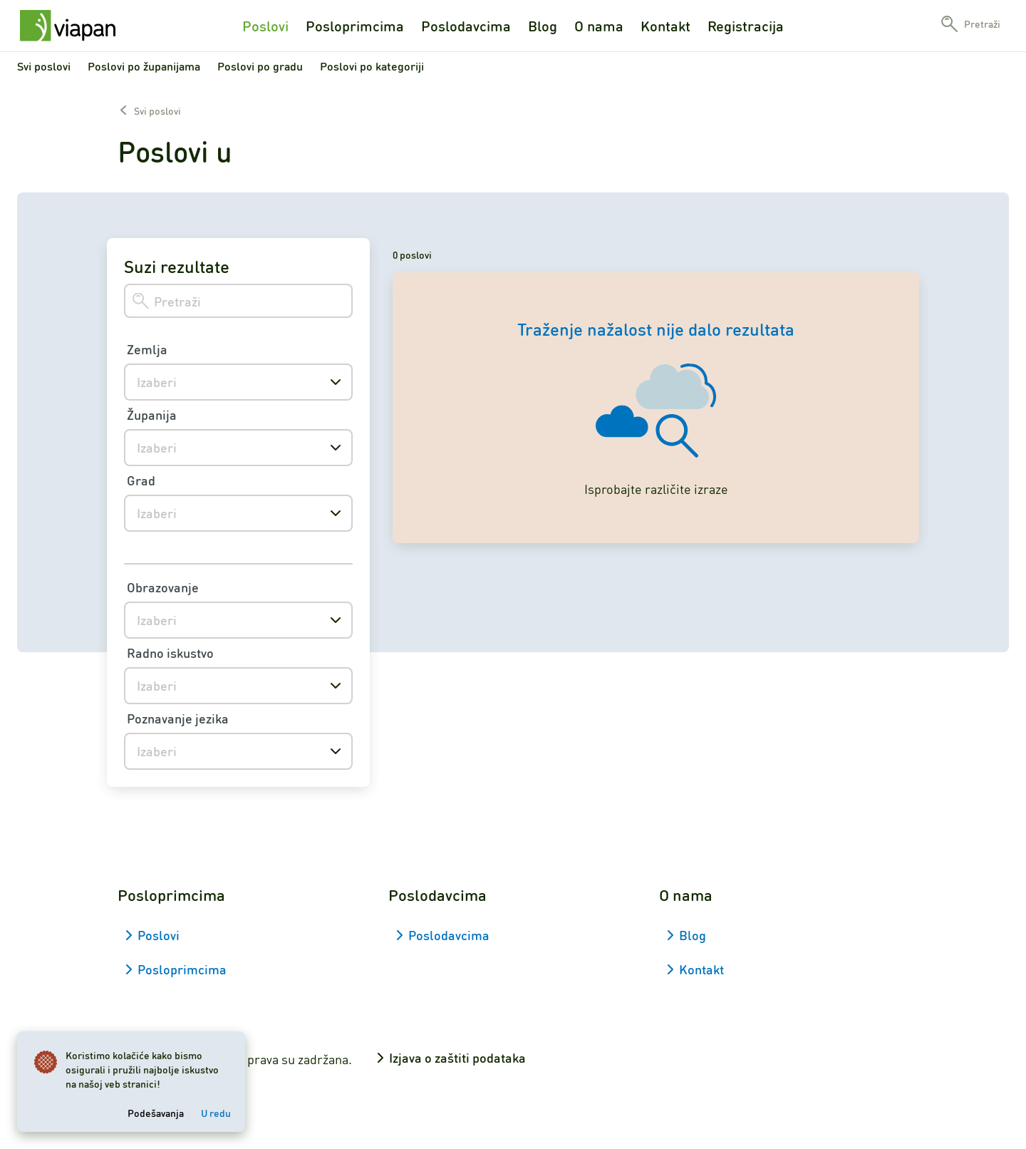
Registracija (746, 25)
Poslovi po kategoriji (372, 65)
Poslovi (265, 25)
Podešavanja (156, 1112)
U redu (216, 1112)
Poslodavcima (466, 25)
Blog (542, 25)
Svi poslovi (44, 65)
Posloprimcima (355, 25)
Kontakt (665, 25)
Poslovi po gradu (260, 65)
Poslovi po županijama (144, 65)
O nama (598, 25)
